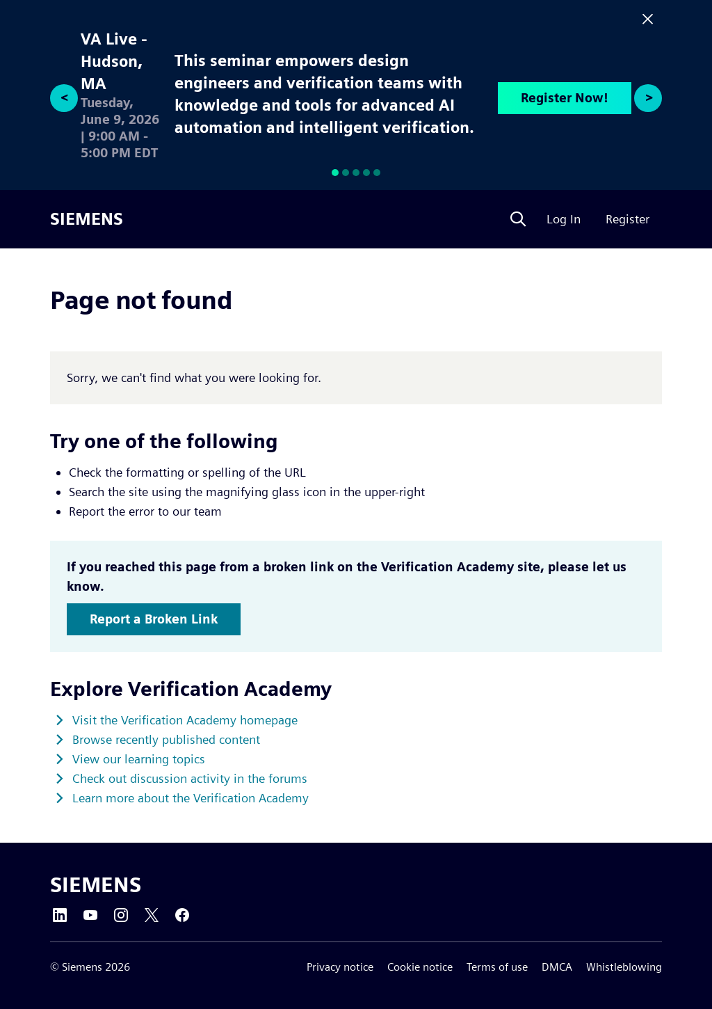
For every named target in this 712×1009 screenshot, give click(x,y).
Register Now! (564, 97)
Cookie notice (420, 967)
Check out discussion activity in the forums (189, 778)
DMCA (557, 967)
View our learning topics (138, 759)
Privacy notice (340, 967)
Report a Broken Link (154, 619)
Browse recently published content (166, 739)
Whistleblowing (624, 967)
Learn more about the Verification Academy (190, 797)
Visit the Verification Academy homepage (185, 720)
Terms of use (497, 967)
